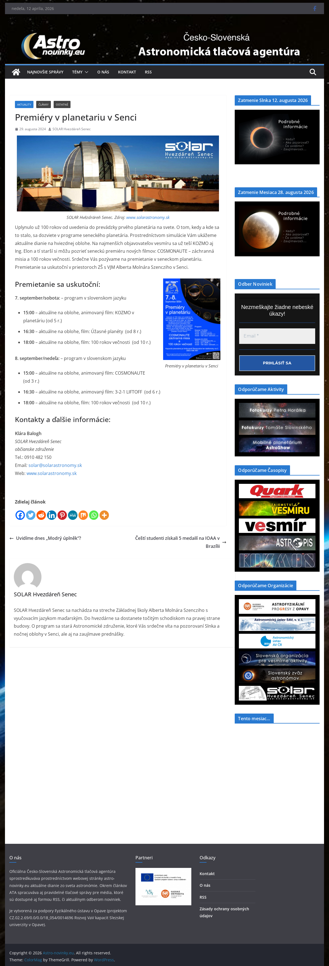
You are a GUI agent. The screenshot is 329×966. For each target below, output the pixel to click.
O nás (103, 72)
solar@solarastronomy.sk (55, 465)
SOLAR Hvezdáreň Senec (72, 129)
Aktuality (24, 104)
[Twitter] (30, 515)
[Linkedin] (51, 515)
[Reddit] (41, 515)
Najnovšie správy (45, 72)
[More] (104, 515)
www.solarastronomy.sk (147, 217)
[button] (85, 72)
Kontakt (127, 72)
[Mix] (83, 515)
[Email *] (277, 336)
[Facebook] (20, 515)
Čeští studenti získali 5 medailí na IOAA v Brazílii (180, 542)
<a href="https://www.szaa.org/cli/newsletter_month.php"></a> (276, 769)
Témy (77, 72)
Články (43, 104)
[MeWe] (72, 515)
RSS (148, 72)
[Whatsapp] (93, 515)
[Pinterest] (62, 515)
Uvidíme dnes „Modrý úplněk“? (45, 538)
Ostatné (62, 104)
